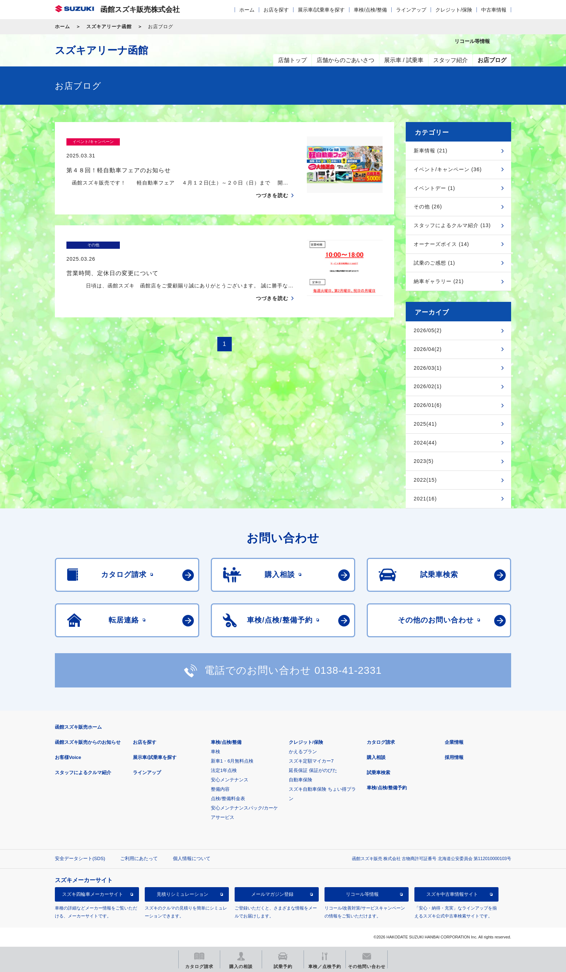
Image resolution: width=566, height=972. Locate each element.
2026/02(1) (428, 386)
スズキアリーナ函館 (109, 26)
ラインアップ (411, 9)
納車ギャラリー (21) (439, 281)
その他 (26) (428, 206)
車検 (215, 751)
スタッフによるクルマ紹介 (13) (452, 225)
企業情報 (454, 742)
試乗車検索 (378, 772)
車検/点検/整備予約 (387, 787)
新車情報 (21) (431, 150)
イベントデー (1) (434, 188)
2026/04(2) (428, 349)
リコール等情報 (362, 894)
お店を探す (276, 9)
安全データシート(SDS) (80, 858)
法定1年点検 (224, 770)
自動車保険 (300, 779)
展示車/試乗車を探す (321, 9)
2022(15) (425, 480)
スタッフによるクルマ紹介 (83, 772)
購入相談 (376, 757)
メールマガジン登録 (272, 894)
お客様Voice (68, 757)
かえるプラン (303, 751)
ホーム (246, 9)
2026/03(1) (428, 368)
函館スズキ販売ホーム (78, 727)
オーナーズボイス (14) (441, 244)
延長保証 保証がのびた (313, 770)
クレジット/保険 (453, 9)
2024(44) (425, 443)
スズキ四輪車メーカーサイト (92, 894)
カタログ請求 (381, 742)
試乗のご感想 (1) (434, 263)
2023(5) (424, 461)
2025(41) (425, 424)
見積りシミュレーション (182, 894)
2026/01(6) (428, 405)
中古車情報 (493, 9)
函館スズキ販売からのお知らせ (88, 742)
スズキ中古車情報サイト (452, 894)
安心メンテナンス (229, 779)
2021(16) (425, 499)
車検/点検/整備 (370, 9)
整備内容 (220, 789)
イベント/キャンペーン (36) (448, 169)
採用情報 (454, 757)
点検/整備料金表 (228, 798)
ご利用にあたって (139, 858)
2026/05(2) (428, 330)
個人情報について (191, 858)
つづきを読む (272, 181)
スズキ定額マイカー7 (311, 761)
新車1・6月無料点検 (232, 761)
